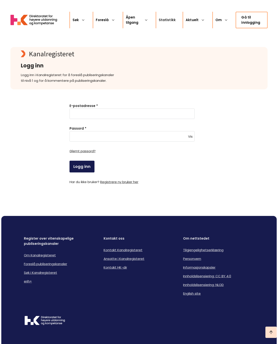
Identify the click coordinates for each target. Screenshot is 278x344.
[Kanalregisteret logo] (108, 54)
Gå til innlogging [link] (250, 20)
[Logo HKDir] (45, 321)
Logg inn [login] (82, 166)
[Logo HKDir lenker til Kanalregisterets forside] (36, 20)
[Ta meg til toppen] (271, 332)
